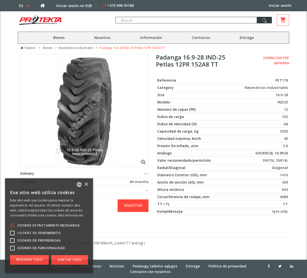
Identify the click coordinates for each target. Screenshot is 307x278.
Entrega (247, 37)
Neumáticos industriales (76, 48)
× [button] (86, 184)
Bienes (59, 37)
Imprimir (281, 63)
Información (151, 37)
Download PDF (276, 58)
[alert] (49, 225)
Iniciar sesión (280, 5)
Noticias (117, 266)
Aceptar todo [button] (70, 260)
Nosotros (102, 37)
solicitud (133, 205)
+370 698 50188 (120, 5)
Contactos (201, 37)
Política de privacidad (227, 266)
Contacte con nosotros (150, 271)
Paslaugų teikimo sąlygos (155, 266)
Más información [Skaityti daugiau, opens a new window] (70, 215)
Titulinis (27, 48)
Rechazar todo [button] (29, 259)
